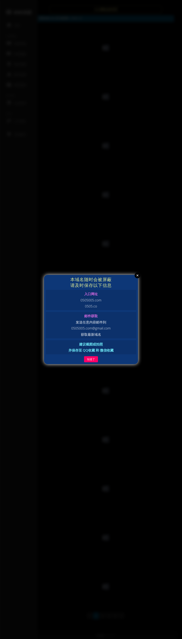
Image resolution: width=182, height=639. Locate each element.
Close (137, 275)
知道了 (91, 359)
